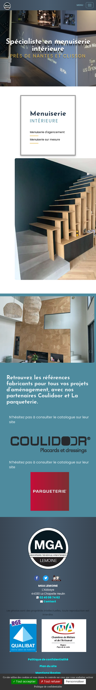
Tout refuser (51, 681)
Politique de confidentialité (48, 659)
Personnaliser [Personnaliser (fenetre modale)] (75, 681)
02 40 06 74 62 (49, 597)
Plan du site (48, 666)
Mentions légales (48, 673)
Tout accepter (24, 681)
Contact (50, 601)
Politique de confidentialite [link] (48, 686)
